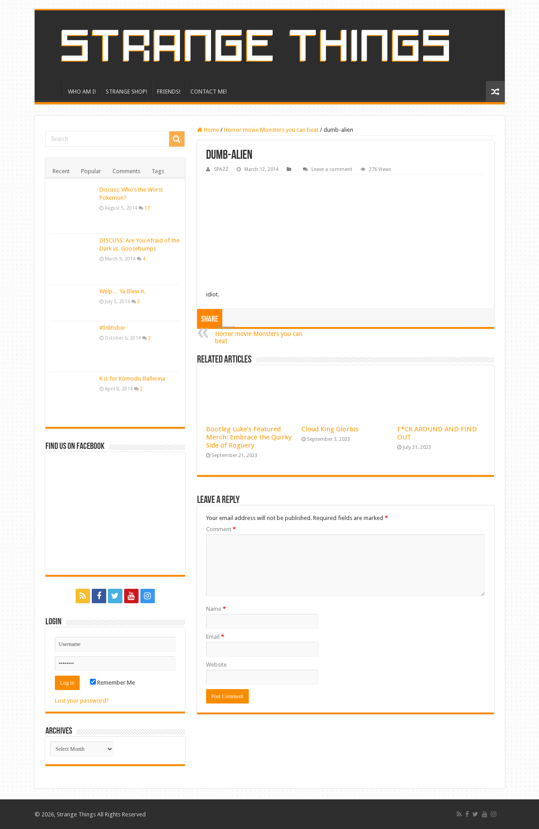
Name (216, 608)
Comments (126, 171)
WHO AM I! (82, 91)
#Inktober (112, 327)
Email (215, 636)
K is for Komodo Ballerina (132, 378)
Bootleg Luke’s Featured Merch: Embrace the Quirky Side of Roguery (249, 437)
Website (216, 664)
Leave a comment (331, 169)
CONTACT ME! (208, 91)
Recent (61, 171)
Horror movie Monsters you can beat (271, 129)
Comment (221, 529)
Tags (158, 171)
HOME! (51, 90)
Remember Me (112, 682)
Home (208, 129)
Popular (91, 171)
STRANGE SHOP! (126, 91)
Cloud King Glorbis (330, 429)
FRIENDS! (168, 91)
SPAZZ (221, 169)
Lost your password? (82, 700)
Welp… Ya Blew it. (122, 291)
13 (147, 208)
